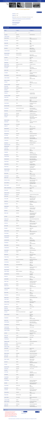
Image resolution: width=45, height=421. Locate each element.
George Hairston (6, 154)
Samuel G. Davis (6, 97)
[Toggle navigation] (4, 1)
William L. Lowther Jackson (7, 187)
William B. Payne (6, 285)
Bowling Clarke (6, 86)
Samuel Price (6, 306)
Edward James (6, 190)
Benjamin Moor (6, 254)
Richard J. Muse (6, 264)
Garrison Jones (6, 196)
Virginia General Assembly (12, 418)
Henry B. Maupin (6, 233)
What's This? (25, 411)
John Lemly (5, 216)
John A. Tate (5, 361)
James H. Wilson (6, 397)
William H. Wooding (6, 401)
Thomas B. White (6, 392)
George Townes (6, 368)
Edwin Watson (6, 378)
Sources (37, 411)
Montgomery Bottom (6, 53)
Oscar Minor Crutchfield (18, 20)
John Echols (5, 116)
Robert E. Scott (6, 335)
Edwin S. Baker (6, 40)
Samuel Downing (6, 108)
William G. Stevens (6, 353)
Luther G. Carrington (6, 77)
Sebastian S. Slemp (6, 341)
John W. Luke (6, 223)
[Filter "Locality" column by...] (22, 32)
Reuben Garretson (6, 128)
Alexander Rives (6, 317)
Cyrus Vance (5, 370)
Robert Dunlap (6, 110)
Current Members (17, 418)
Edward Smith (6, 343)
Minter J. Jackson (6, 185)
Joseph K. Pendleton (6, 288)
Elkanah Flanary (6, 121)
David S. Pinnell (6, 292)
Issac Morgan (6, 259)
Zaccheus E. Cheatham (7, 84)
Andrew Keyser (6, 203)
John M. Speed (6, 348)
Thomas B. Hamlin (6, 156)
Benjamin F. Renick (6, 310)
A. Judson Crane (6, 91)
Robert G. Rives (6, 320)
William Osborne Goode (7, 144)
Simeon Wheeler (6, 385)
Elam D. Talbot (6, 356)
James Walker (6, 374)
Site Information (22, 418)
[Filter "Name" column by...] (10, 32)
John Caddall (6, 72)
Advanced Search (23, 413)
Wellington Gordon (6, 146)
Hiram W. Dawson (6, 103)
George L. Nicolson (6, 271)
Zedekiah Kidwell (6, 206)
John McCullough (6, 237)
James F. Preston (6, 299)
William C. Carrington (7, 80)
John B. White (6, 389)
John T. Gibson (6, 135)
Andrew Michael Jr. (6, 247)
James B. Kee (6, 201)
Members (6, 27)
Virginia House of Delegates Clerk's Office (31, 418)
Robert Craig (5, 89)
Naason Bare (6, 48)
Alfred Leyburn (6, 220)
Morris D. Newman (6, 269)
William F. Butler (6, 70)
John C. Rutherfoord (6, 328)
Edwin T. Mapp (6, 225)
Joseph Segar (6, 337)
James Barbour (6, 45)
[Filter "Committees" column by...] (35, 32)
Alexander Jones (6, 194)
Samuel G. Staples (6, 350)
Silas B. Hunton (6, 173)
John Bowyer (6, 57)
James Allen (5, 34)
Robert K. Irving (6, 177)
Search (22, 411)
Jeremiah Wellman (6, 380)
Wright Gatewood (6, 133)
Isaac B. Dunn (6, 113)
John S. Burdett (6, 67)
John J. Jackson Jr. (6, 182)
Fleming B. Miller (6, 250)
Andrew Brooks (6, 62)
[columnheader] (10, 30)
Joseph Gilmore (6, 140)
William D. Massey (6, 230)
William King (5, 210)
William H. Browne (6, 64)
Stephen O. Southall (6, 346)
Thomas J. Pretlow (6, 301)
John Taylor (5, 364)
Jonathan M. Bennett (7, 50)
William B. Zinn (6, 405)
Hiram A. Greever (6, 149)
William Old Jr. (6, 276)
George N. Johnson (6, 192)
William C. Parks (6, 281)
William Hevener (6, 166)
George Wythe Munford (17, 22)
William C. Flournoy (6, 124)
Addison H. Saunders (7, 330)
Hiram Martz (5, 228)
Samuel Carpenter (6, 75)
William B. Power (6, 297)
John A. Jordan (6, 198)
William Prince (6, 308)
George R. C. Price (6, 304)
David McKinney (6, 242)
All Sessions (39, 12)
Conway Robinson (6, 324)
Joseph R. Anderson (6, 36)
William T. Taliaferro (6, 359)
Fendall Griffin (6, 152)
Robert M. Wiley (6, 394)
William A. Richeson (6, 314)
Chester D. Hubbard (6, 170)
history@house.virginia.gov (14, 416)
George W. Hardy (6, 161)
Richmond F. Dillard (6, 105)
